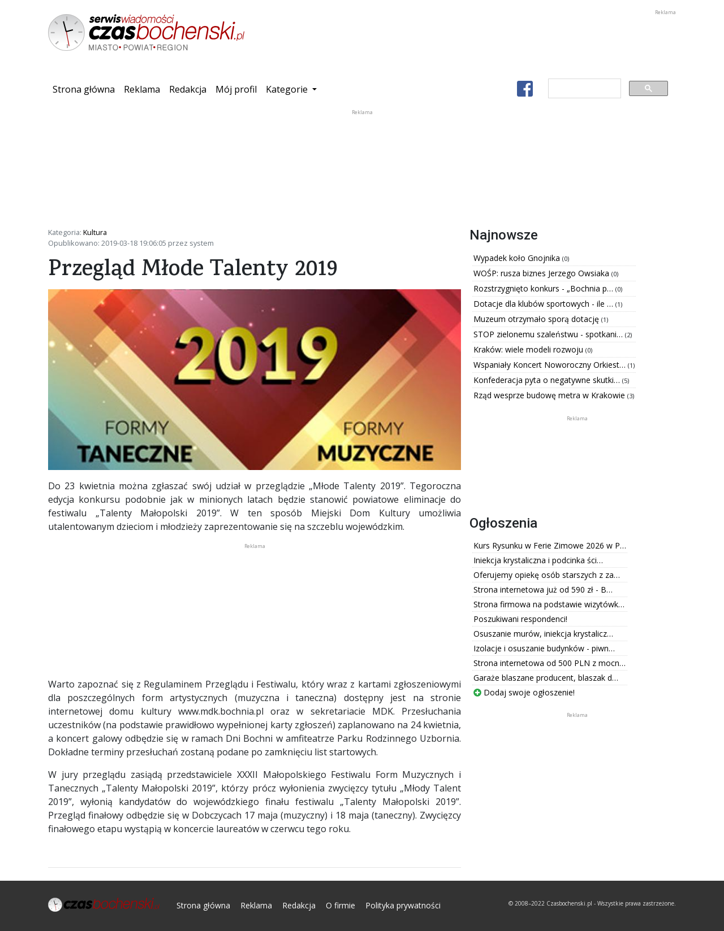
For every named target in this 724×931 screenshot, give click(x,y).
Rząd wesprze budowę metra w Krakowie (550, 395)
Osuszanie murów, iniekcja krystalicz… (543, 633)
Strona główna (86, 88)
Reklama (142, 89)
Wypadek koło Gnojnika (517, 258)
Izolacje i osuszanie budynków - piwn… (544, 648)
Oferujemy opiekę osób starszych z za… (546, 574)
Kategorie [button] (288, 89)
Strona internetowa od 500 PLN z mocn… (549, 663)
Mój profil (236, 89)
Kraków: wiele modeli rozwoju (529, 349)
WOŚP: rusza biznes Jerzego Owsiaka (542, 273)
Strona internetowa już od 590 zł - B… (543, 589)
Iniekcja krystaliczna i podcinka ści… (538, 560)
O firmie (340, 905)
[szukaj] (583, 88)
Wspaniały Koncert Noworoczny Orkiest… (550, 364)
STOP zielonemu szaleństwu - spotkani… (549, 334)
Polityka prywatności (403, 905)
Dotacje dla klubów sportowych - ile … (544, 303)
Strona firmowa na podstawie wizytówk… (548, 604)
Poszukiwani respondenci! (520, 619)
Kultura (95, 232)
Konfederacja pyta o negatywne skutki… (547, 380)
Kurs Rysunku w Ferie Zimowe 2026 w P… (549, 545)
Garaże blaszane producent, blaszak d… (545, 677)
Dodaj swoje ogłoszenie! (524, 692)
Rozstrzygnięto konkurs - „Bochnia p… (544, 288)
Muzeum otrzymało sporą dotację (537, 319)
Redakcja (187, 89)
